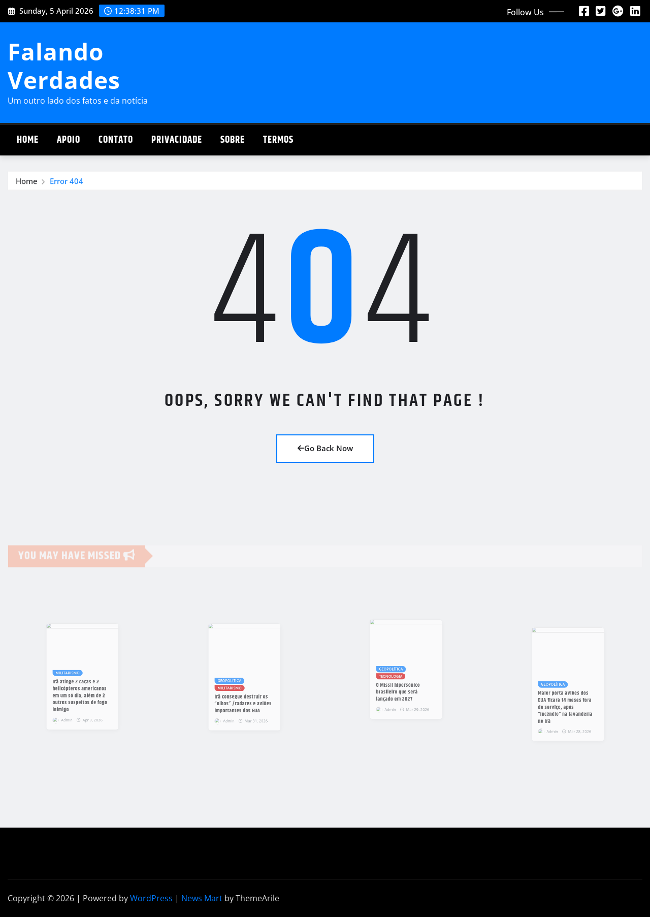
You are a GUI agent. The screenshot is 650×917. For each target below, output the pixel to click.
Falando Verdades (64, 65)
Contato (116, 140)
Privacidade (176, 140)
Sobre (232, 140)
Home (28, 140)
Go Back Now (325, 448)
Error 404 (66, 182)
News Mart (201, 898)
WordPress (151, 898)
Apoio (68, 140)
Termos (278, 140)
